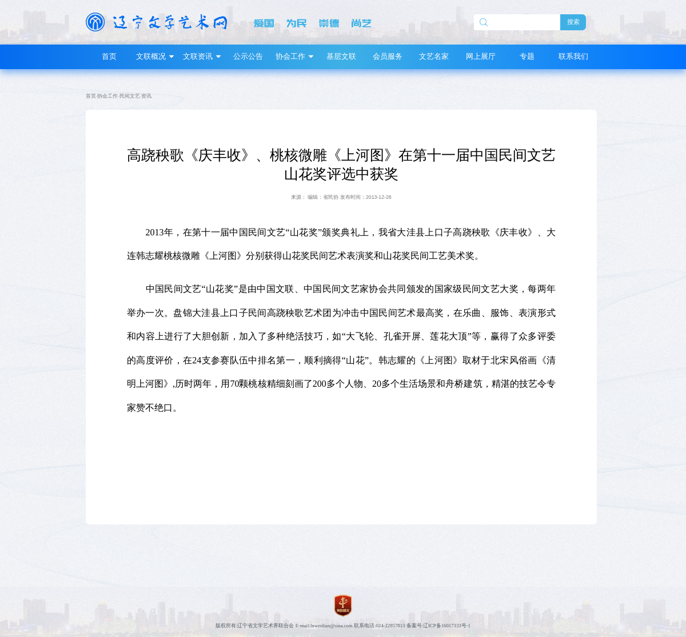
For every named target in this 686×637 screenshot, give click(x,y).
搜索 (573, 21)
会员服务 (387, 57)
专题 (527, 57)
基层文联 (341, 57)
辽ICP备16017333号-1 (446, 625)
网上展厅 (481, 57)
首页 (109, 57)
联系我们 (573, 57)
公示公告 (248, 57)
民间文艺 (129, 96)
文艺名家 (434, 57)
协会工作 (107, 96)
